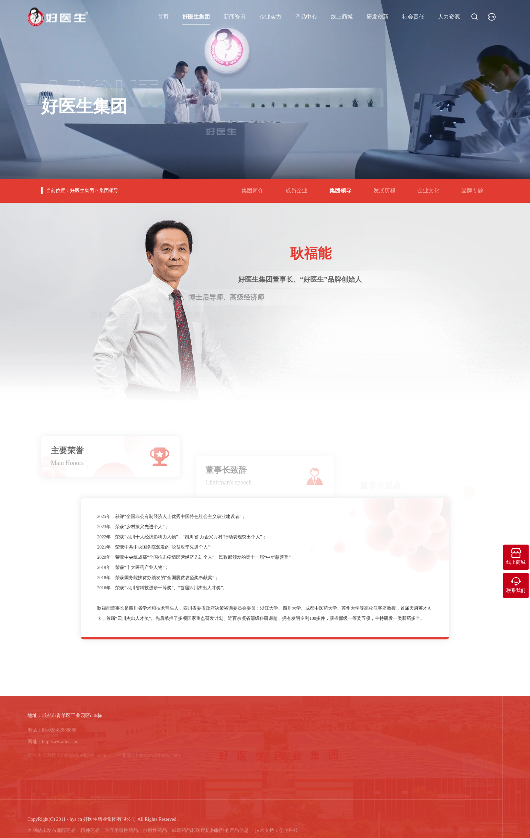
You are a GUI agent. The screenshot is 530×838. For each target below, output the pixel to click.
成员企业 (299, 188)
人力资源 (449, 16)
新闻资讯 (235, 16)
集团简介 (255, 188)
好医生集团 (196, 16)
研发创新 (377, 16)
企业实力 (270, 16)
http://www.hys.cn (59, 745)
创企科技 (288, 833)
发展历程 (387, 188)
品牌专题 (475, 188)
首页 (163, 16)
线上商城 (342, 16)
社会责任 (413, 16)
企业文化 (431, 188)
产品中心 (306, 16)
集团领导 (109, 190)
